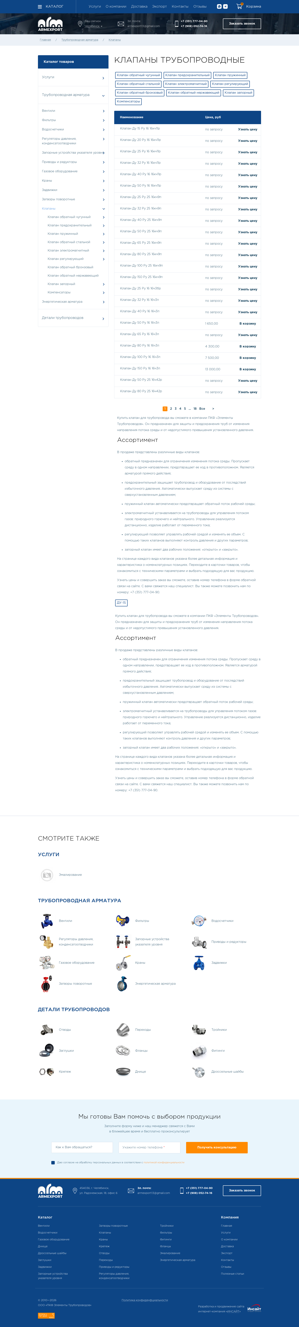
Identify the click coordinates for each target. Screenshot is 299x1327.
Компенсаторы (59, 292)
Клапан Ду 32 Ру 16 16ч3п (139, 300)
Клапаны (115, 40)
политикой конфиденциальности (164, 1163)
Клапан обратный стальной (69, 242)
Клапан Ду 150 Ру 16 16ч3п (140, 368)
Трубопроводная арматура (79, 40)
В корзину (248, 323)
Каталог (54, 6)
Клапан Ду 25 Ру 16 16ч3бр (140, 288)
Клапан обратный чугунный (69, 217)
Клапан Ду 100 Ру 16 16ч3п (140, 357)
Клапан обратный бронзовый (70, 267)
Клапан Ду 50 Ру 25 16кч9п (141, 231)
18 (195, 408)
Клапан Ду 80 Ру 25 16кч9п (141, 254)
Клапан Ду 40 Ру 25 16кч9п (141, 220)
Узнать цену (247, 129)
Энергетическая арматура (73, 301)
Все (202, 408)
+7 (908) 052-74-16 (194, 26)
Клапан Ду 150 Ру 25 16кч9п (141, 277)
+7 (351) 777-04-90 (194, 21)
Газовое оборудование (73, 171)
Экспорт (159, 6)
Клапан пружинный (63, 233)
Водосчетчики (73, 129)
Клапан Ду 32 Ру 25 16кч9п (140, 208)
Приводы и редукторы (73, 162)
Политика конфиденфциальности (145, 1300)
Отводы (104, 1253)
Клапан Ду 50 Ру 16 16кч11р (140, 185)
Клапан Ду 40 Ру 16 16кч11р (140, 174)
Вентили (73, 110)
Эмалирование (170, 1253)
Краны (73, 180)
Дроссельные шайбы (52, 1253)
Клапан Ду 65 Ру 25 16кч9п (141, 242)
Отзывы (200, 6)
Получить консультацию (216, 1147)
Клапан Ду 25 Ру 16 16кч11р (140, 151)
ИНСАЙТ (233, 1311)
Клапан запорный (61, 284)
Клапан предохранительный (70, 225)
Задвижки (73, 190)
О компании (116, 6)
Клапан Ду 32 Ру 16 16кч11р (140, 162)
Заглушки (44, 1260)
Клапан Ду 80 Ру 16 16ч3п (139, 345)
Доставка (139, 6)
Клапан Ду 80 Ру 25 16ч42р (141, 391)
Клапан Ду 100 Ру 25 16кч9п (141, 265)
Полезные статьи (232, 1274)
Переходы (106, 1260)
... (190, 408)
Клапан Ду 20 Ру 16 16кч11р (140, 140)
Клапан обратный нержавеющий (73, 275)
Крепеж (104, 1246)
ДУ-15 (121, 602)
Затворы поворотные (73, 199)
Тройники (167, 1226)
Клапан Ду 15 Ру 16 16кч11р (140, 128)
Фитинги (166, 1239)
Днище (42, 1246)
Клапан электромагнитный (68, 250)
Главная (45, 40)
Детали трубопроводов (73, 318)
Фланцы (165, 1246)
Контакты (180, 6)
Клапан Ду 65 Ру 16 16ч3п (139, 334)
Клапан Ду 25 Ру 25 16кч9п (140, 197)
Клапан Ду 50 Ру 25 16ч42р (141, 379)
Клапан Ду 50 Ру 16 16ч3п (139, 322)
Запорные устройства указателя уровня (73, 152)
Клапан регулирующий (66, 259)
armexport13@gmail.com (143, 26)
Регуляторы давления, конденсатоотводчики (73, 141)
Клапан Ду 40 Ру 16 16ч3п (139, 311)
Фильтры (73, 120)
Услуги (95, 6)
